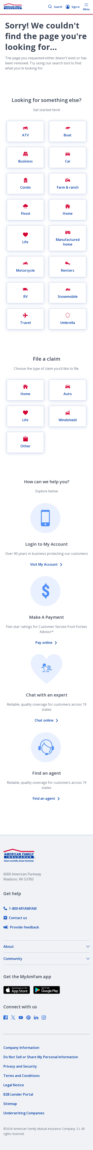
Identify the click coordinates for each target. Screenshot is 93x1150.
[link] (20, 908)
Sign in (73, 6)
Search (55, 6)
